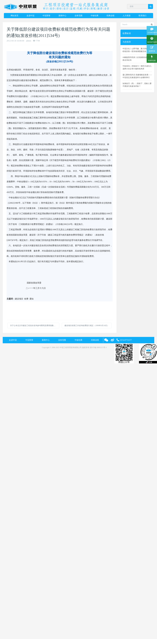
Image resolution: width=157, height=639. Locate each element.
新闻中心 (62, 16)
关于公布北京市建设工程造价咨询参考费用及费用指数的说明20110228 (34, 326)
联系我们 (142, 16)
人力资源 (126, 16)
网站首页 (14, 16)
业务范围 (78, 16)
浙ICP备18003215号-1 (98, 347)
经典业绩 (110, 16)
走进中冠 (30, 16)
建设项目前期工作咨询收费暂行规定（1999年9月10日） (87, 326)
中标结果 (94, 16)
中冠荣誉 (46, 16)
